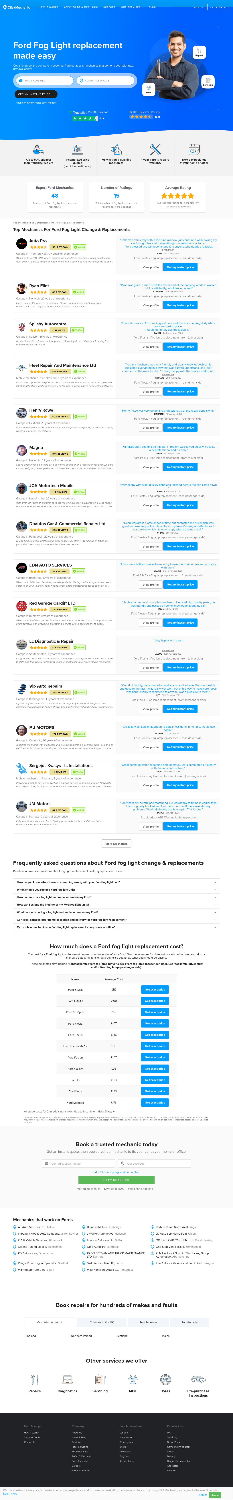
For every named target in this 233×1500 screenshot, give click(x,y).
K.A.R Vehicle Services (32, 1233)
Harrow (33, 809)
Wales (165, 1329)
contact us (197, 1113)
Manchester (126, 1430)
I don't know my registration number (116, 1165)
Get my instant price (180, 260)
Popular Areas (148, 1315)
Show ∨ (110, 1104)
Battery (171, 1449)
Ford (137, 251)
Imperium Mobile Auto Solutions (38, 1226)
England (30, 1329)
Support (109, 7)
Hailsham (121, 1226)
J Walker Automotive (100, 1226)
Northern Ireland (81, 1329)
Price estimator (80, 1454)
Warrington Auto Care (32, 1262)
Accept (215, 1495)
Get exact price (155, 982)
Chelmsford (49, 371)
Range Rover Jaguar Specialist (37, 1256)
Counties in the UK (102, 1315)
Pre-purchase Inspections (198, 1386)
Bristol (123, 1440)
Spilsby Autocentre (47, 317)
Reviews (98, 105)
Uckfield (34, 416)
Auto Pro (38, 233)
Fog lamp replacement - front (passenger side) (176, 693)
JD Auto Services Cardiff (171, 1226)
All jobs (171, 1463)
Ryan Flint (39, 279)
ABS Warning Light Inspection (177, 810)
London (123, 1426)
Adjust (203, 1494)
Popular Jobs (189, 1315)
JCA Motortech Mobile (51, 478)
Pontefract (126, 1262)
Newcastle (125, 1444)
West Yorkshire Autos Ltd (102, 1262)
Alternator (172, 1459)
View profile (151, 260)
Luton (119, 1256)
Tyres (165, 1384)
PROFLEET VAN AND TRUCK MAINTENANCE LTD (116, 1248)
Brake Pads (173, 1435)
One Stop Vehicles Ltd (170, 1240)
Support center (32, 1430)
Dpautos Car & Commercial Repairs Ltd (67, 516)
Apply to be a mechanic (81, 7)
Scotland (122, 1329)
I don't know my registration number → (38, 96)
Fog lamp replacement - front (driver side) (176, 330)
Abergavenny (180, 1249)
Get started (219, 7)
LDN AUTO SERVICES (50, 558)
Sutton (119, 1233)
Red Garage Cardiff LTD (52, 596)
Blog (152, 7)
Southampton (37, 647)
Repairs (34, 1384)
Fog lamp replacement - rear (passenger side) (176, 489)
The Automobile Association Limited (179, 1256)
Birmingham (36, 692)
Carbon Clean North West (172, 1220)
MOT (133, 1384)
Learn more (10, 1493)
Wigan (193, 1220)
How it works (31, 1426)
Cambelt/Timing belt (178, 1440)
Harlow (50, 1220)
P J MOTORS (41, 720)
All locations (126, 1454)
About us (77, 1426)
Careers (76, 1459)
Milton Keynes (69, 1226)
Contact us (30, 1435)
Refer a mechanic (82, 1449)
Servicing (100, 1384)
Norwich (34, 291)
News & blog (79, 1430)
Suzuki (145, 810)
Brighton (124, 1449)
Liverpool (113, 1240)
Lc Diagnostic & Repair (51, 634)
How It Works (49, 7)
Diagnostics (67, 1384)
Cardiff (192, 1226)
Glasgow (209, 1256)
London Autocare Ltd (100, 1233)
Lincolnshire (37, 491)
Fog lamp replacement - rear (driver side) (176, 251)
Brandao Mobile (97, 1220)
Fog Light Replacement (42, 216)
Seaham (47, 771)
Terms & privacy (81, 1463)
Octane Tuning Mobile (32, 1240)
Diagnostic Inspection (179, 1454)
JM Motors (39, 796)
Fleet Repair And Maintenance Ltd (62, 358)
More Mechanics (116, 836)
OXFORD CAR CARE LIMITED (174, 1233)
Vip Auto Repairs (45, 679)
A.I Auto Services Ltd (31, 1220)
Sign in (198, 7)
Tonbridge (114, 1220)
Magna (36, 440)
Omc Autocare (96, 1240)
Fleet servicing (80, 1440)
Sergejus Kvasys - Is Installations (60, 758)
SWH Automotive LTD (100, 1256)
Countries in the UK (49, 1315)
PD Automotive (27, 1246)
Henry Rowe (41, 403)
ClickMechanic (20, 216)
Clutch (170, 1444)
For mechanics (80, 1444)
